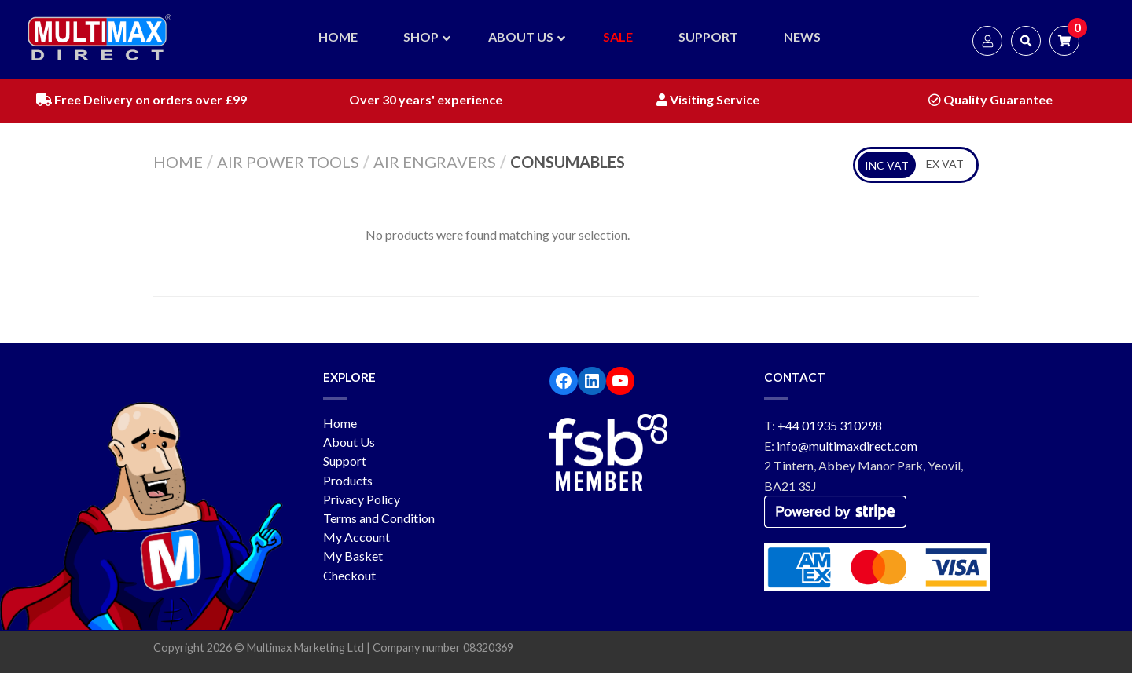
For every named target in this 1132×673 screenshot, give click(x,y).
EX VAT (945, 163)
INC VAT (887, 165)
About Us (349, 441)
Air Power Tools (288, 161)
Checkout (349, 575)
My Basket (353, 555)
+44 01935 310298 (829, 425)
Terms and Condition (379, 517)
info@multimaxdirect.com (847, 445)
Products (348, 480)
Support (344, 460)
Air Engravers (434, 161)
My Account (356, 536)
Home (178, 161)
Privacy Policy (361, 499)
